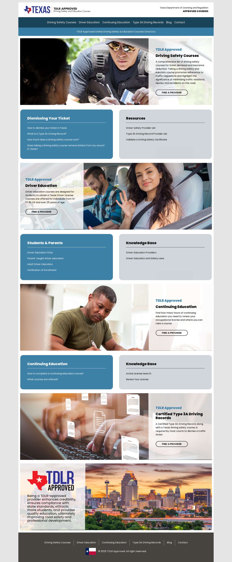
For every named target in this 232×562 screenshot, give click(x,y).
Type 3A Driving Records (148, 22)
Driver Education (89, 22)
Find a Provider (172, 92)
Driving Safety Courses (61, 22)
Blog (169, 22)
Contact (179, 22)
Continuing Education (116, 22)
